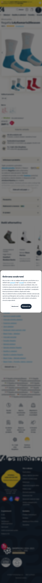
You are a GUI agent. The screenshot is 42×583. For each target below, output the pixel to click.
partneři (12, 282)
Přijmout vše (26, 306)
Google (21, 282)
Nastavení (15, 306)
